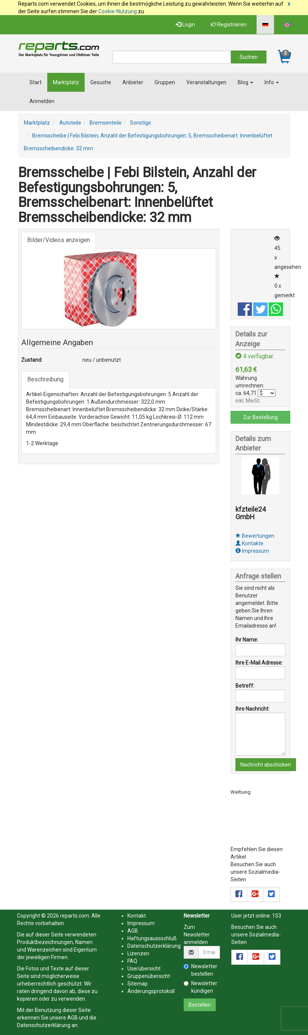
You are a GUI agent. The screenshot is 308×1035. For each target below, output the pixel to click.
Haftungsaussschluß (152, 938)
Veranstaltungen (206, 82)
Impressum (252, 551)
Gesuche (100, 82)
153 (276, 916)
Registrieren (228, 25)
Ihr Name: (246, 640)
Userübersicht (144, 969)
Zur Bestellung (260, 417)
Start (35, 82)
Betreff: (244, 686)
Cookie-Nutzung (117, 11)
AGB (72, 1018)
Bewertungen (254, 536)
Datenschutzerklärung (43, 1025)
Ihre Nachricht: (252, 709)
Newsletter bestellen (200, 970)
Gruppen (165, 82)
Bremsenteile (106, 123)
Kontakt (136, 916)
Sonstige (140, 123)
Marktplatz (66, 82)
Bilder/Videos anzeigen (58, 240)
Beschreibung (45, 379)
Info (272, 82)
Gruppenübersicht (148, 976)
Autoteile (70, 123)
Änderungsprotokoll (151, 991)
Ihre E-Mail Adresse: (259, 663)
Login (185, 25)
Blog (245, 82)
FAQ (132, 961)
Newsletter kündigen (200, 987)
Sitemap (137, 984)
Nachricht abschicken (265, 765)
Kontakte (249, 543)
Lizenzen (138, 953)
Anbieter (132, 82)
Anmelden (41, 101)
